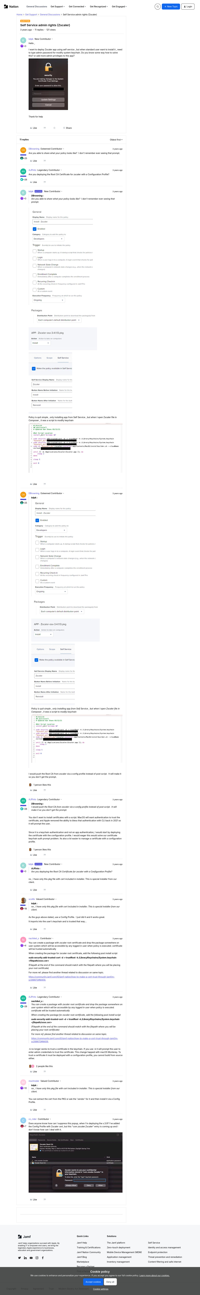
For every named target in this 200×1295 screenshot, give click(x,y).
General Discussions (37, 6)
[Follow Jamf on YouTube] (31, 1258)
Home (19, 14)
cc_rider (33, 1119)
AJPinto (32, 170)
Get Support (58, 6)
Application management (119, 1257)
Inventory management (118, 1261)
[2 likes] (41, 1066)
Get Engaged (119, 6)
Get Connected (77, 6)
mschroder (34, 1081)
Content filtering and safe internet (164, 1261)
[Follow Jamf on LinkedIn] (25, 1257)
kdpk (31, 39)
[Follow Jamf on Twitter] (19, 1258)
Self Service (154, 1242)
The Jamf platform (116, 1242)
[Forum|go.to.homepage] (11, 6)
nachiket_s (34, 938)
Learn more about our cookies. (154, 1275)
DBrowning (34, 148)
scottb (32, 899)
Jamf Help (82, 1242)
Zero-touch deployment (118, 1247)
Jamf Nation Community (89, 1252)
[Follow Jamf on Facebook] (42, 1257)
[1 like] (40, 784)
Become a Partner (85, 1266)
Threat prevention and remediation (165, 1257)
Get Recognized (99, 6)
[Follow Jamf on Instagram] (36, 1257)
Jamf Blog (82, 1257)
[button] (171, 7)
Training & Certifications (89, 1247)
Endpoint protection (158, 1252)
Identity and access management (164, 1247)
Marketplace (83, 1261)
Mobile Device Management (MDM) (124, 1252)
